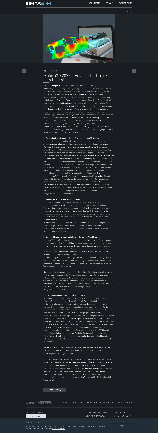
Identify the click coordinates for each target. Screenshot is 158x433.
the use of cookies (58, 429)
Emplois (73, 402)
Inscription (35, 416)
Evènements (125, 3)
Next (134, 71)
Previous (24, 71)
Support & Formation (107, 402)
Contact (81, 402)
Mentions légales (92, 402)
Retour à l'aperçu (54, 390)
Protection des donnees (124, 402)
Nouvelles (65, 402)
